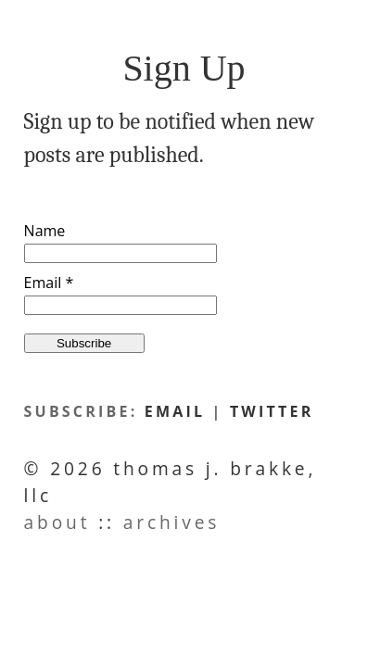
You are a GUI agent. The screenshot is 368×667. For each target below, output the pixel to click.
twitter (272, 411)
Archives (172, 522)
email (175, 411)
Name (45, 230)
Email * (49, 282)
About (57, 522)
